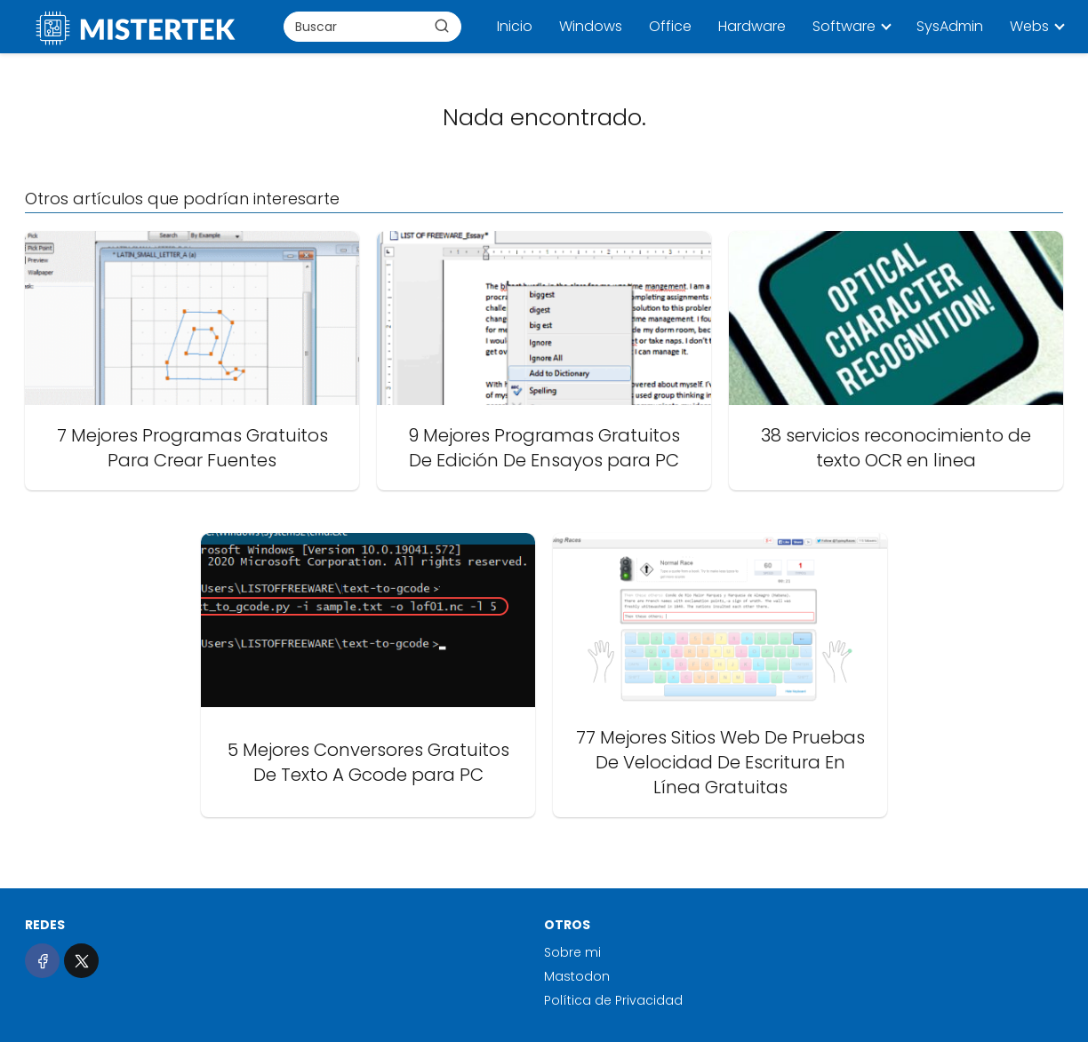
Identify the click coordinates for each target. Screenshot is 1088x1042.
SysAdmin (949, 26)
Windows (590, 26)
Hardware (752, 26)
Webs (1029, 26)
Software (844, 26)
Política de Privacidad (613, 1000)
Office (670, 26)
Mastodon (577, 976)
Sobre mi (572, 952)
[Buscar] (441, 26)
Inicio (514, 26)
